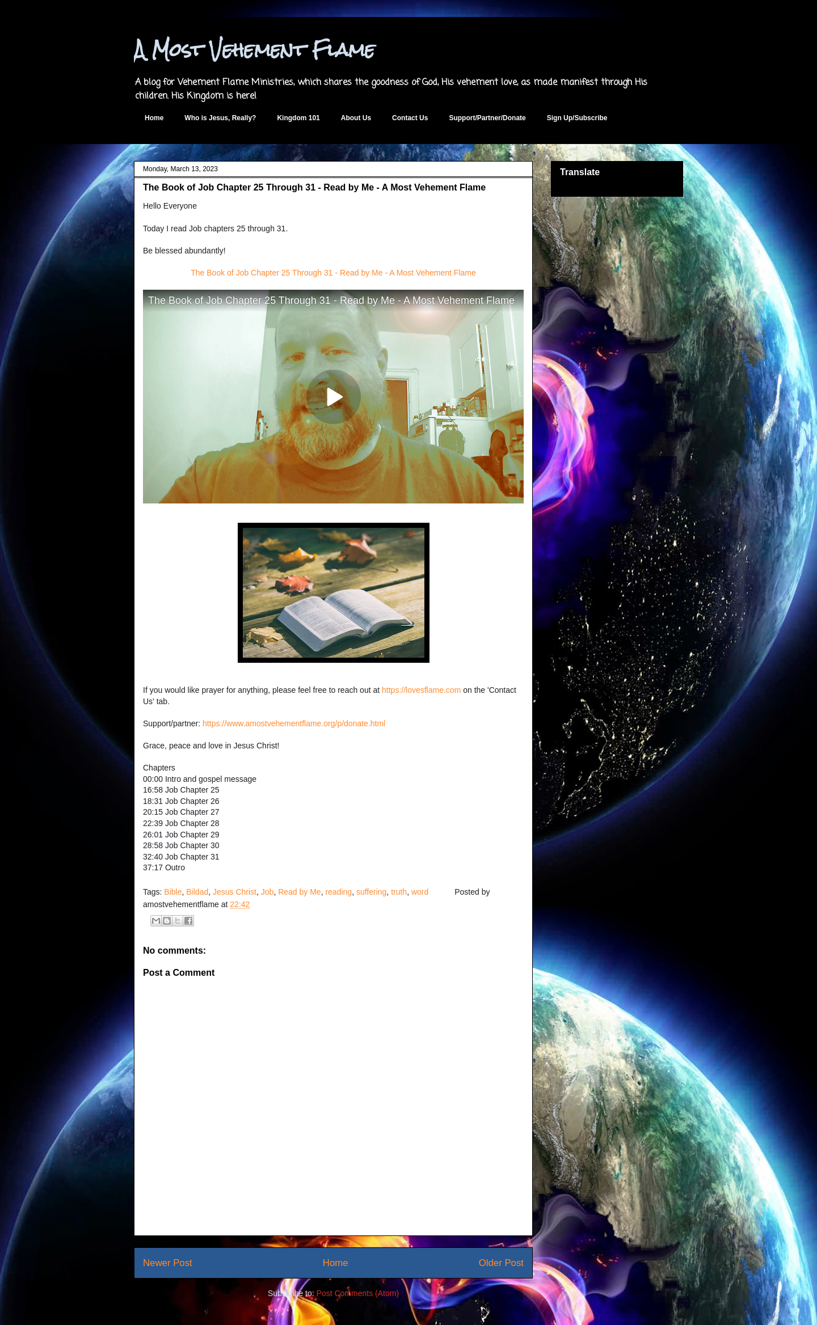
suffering (371, 891)
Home (154, 118)
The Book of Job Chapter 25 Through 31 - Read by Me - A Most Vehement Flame (333, 272)
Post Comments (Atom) (358, 1293)
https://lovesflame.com (421, 690)
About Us (356, 118)
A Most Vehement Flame (254, 49)
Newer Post (167, 1263)
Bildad (197, 891)
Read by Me (299, 891)
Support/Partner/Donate (487, 118)
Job (267, 891)
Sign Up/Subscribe (577, 118)
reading (338, 891)
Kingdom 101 (298, 118)
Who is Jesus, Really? (220, 118)
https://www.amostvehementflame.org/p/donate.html (294, 723)
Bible (173, 891)
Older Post (501, 1263)
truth (399, 891)
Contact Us (410, 118)
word (419, 891)
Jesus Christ (234, 891)
